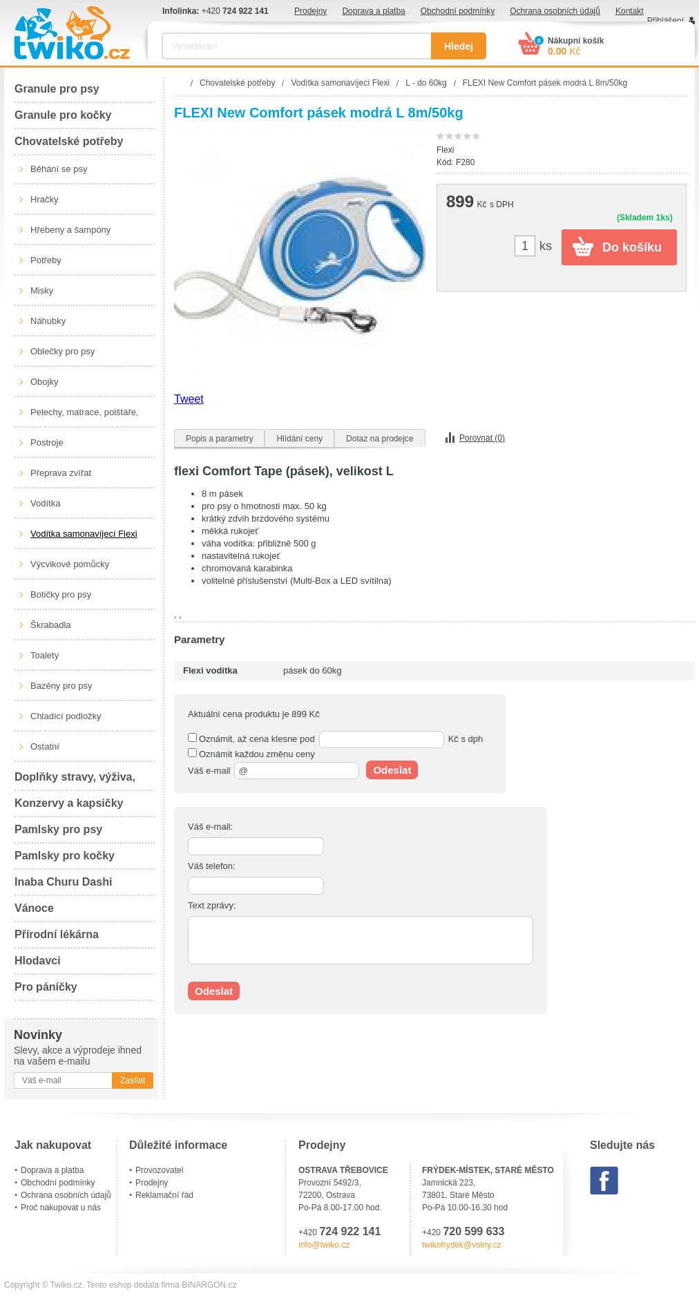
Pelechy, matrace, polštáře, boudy (84, 417)
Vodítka (45, 503)
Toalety (44, 655)
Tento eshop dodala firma (133, 1285)
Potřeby (45, 260)
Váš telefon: (212, 866)
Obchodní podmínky (458, 11)
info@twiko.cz (324, 1245)
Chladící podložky (66, 716)
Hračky (44, 199)
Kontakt (629, 11)
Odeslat (392, 770)
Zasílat (132, 1080)
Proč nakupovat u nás (61, 1207)
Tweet (189, 399)
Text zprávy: (212, 905)
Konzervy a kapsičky (69, 803)
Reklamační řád (164, 1195)
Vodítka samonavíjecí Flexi (83, 533)
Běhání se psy (58, 169)
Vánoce (34, 908)
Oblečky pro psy (62, 351)
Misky (41, 290)
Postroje (47, 442)
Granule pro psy (57, 89)
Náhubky (48, 321)
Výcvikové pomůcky (69, 564)
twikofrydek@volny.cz (461, 1245)
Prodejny (310, 11)
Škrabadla (50, 625)
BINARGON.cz (209, 1285)
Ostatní (44, 746)
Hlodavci (38, 960)
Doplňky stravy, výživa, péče (75, 781)
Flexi (445, 150)
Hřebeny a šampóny (70, 230)
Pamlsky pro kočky (65, 855)
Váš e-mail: (210, 826)
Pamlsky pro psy (58, 829)
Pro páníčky (46, 987)
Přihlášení (665, 21)
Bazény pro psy (61, 685)
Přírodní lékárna (57, 934)
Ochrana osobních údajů (555, 11)
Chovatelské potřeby (69, 141)
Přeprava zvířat (60, 473)
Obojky (44, 382)
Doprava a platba (373, 11)
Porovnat (482, 438)
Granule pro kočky (63, 115)
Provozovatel (159, 1170)
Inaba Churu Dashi (63, 882)
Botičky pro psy (60, 594)
